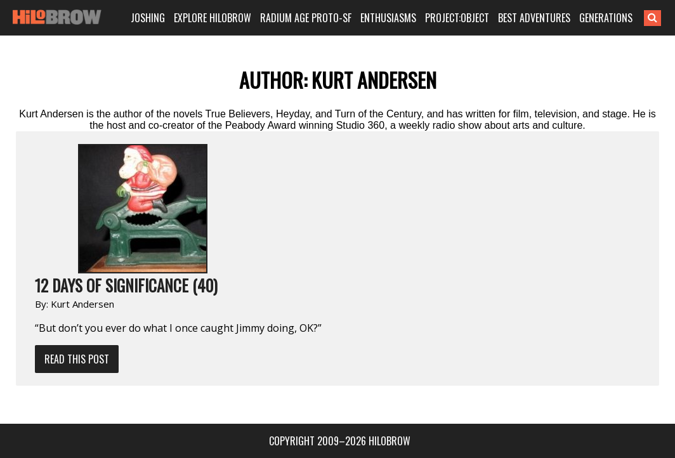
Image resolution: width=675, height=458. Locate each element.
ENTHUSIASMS (391, 17)
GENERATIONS (606, 17)
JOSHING (153, 17)
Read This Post (76, 359)
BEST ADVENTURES (535, 17)
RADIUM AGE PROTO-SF (309, 17)
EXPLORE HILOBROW (218, 17)
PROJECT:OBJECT (459, 17)
